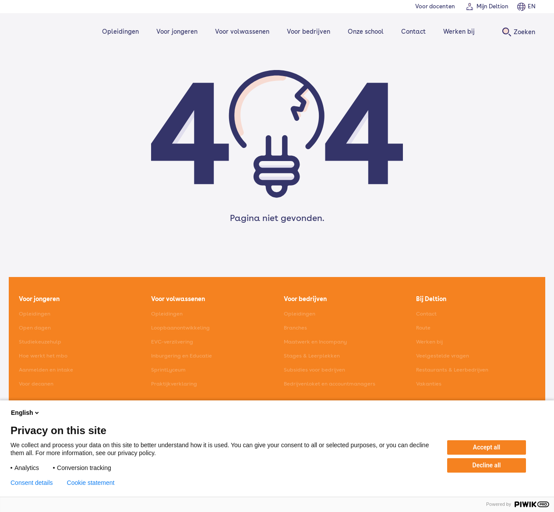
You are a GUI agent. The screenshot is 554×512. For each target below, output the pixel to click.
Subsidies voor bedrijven (314, 370)
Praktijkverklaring (174, 384)
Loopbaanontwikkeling (180, 328)
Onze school (364, 31)
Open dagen (35, 328)
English (25, 412)
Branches (295, 328)
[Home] (48, 31)
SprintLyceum (168, 370)
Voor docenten (435, 6)
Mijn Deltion (492, 6)
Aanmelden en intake (46, 370)
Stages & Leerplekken (312, 356)
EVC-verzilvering (172, 342)
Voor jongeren (175, 31)
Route (423, 328)
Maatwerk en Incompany (315, 342)
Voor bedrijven (306, 31)
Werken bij (457, 31)
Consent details (32, 482)
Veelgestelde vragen (442, 356)
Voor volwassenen (240, 31)
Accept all (486, 447)
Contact (411, 31)
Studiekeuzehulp (40, 342)
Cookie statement (91, 482)
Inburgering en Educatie (181, 356)
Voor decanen (36, 384)
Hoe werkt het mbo (43, 356)
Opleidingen (118, 31)
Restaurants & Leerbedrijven (452, 370)
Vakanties (428, 384)
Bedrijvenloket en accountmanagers (329, 384)
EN (532, 6)
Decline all (487, 465)
